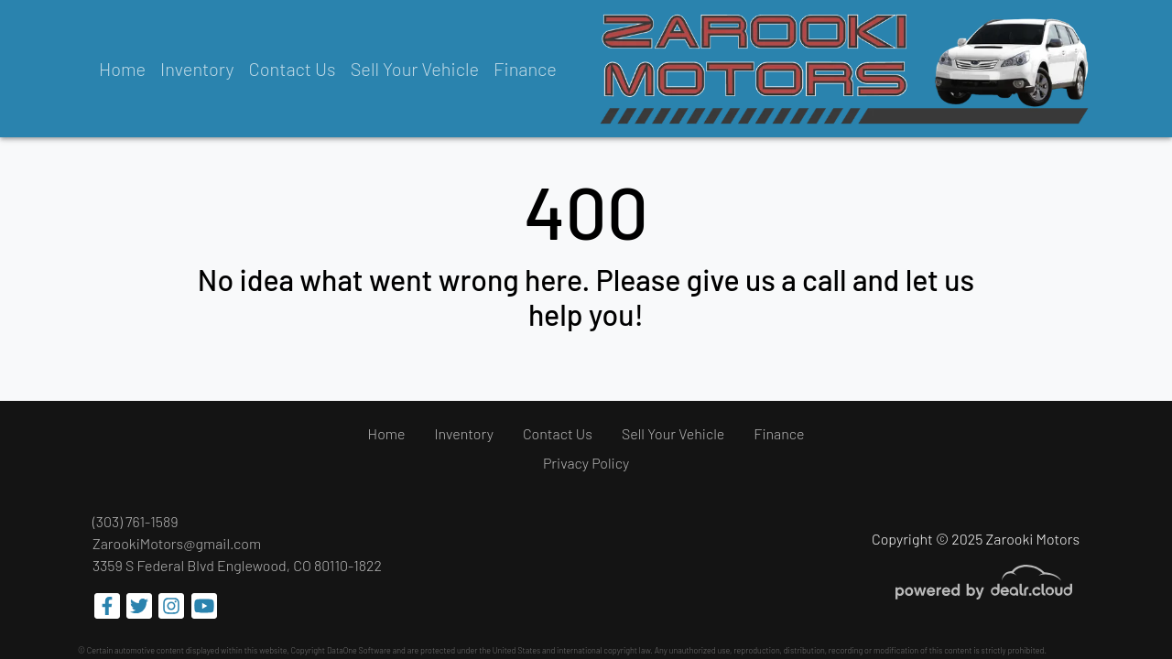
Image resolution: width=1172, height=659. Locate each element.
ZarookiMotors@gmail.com (176, 543)
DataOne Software (359, 650)
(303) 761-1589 (135, 521)
